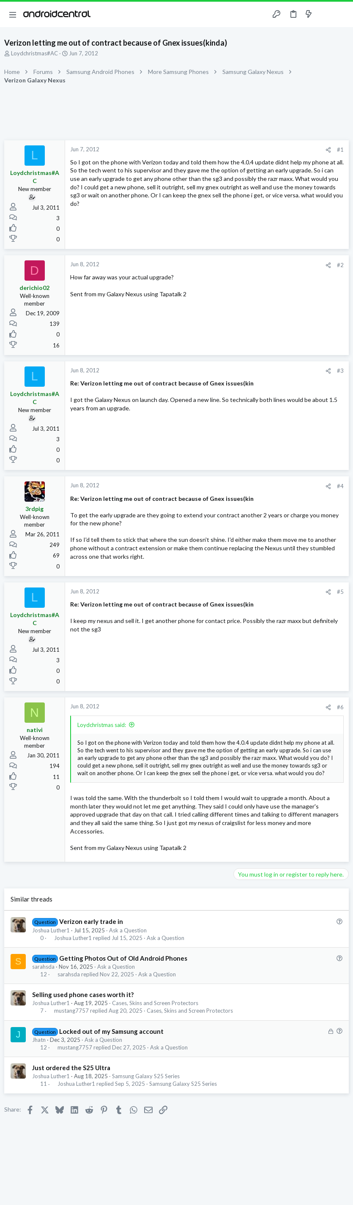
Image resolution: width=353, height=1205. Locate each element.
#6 (340, 707)
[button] (12, 14)
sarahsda (43, 966)
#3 (340, 370)
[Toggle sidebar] (325, 14)
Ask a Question (128, 930)
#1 (340, 149)
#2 (340, 265)
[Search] (341, 14)
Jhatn (39, 1039)
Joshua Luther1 (51, 930)
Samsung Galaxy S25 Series (146, 1076)
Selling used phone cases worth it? (83, 994)
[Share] (328, 150)
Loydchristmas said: (101, 724)
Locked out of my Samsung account (111, 1031)
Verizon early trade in (91, 921)
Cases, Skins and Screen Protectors (155, 1003)
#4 (340, 486)
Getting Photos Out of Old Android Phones (123, 958)
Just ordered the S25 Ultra (71, 1067)
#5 (340, 591)
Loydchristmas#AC (34, 53)
